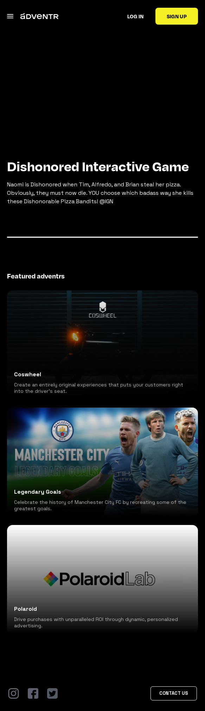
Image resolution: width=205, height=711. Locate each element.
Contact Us (173, 693)
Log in (135, 16)
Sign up (177, 16)
